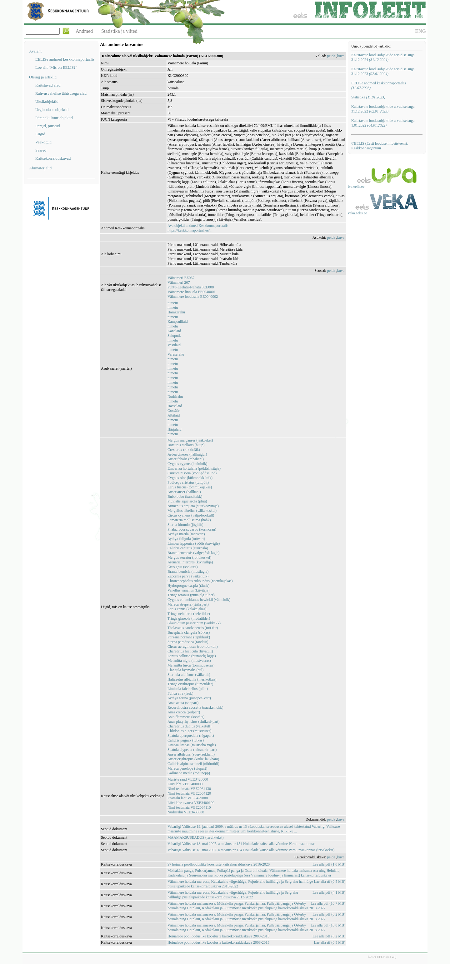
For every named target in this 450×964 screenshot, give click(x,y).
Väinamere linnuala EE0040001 (192, 292)
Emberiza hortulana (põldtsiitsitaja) (194, 468)
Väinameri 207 (179, 282)
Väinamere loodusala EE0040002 (193, 296)
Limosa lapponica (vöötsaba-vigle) (194, 543)
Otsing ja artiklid (43, 77)
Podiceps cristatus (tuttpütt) (188, 482)
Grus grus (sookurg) (183, 567)
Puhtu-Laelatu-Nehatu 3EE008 (191, 287)
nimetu (173, 303)
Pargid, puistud (47, 125)
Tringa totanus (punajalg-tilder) (191, 595)
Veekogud (43, 142)
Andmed (84, 31)
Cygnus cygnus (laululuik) (187, 464)
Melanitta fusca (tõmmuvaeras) (191, 665)
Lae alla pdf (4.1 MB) (328, 892)
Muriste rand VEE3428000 (188, 779)
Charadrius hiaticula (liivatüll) (190, 651)
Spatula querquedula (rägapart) (191, 735)
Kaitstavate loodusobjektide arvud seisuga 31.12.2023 (382, 71)
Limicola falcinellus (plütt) (188, 689)
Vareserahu (176, 354)
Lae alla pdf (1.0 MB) (328, 864)
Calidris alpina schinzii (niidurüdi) (193, 764)
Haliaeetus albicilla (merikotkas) (192, 679)
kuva (340, 56)
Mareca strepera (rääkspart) (188, 604)
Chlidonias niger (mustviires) (190, 731)
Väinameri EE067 (181, 278)
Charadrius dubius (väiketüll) (190, 726)
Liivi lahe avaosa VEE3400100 (191, 803)
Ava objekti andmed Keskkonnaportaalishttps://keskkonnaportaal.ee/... (198, 227)
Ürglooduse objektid (51, 109)
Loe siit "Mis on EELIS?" (56, 67)
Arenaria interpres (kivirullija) (190, 562)
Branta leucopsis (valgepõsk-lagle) (194, 553)
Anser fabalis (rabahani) (186, 459)
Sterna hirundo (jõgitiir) (185, 524)
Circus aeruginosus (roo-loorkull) (193, 646)
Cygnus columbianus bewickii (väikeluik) (199, 599)
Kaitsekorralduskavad (53, 158)
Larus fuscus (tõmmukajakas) (190, 487)
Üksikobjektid (46, 101)
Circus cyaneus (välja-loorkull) (191, 515)
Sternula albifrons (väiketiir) (189, 674)
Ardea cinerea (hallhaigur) (187, 454)
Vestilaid (174, 345)
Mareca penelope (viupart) (187, 768)
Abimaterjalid (40, 168)
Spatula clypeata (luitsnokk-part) (192, 749)
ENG (420, 31)
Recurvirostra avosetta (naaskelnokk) (195, 707)
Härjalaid (175, 429)
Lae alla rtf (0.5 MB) (329, 881)
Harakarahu (176, 312)
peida (331, 56)
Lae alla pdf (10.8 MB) (328, 925)
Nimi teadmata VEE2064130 (189, 789)
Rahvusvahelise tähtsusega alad (61, 93)
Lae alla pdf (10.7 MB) (328, 903)
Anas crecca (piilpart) (184, 712)
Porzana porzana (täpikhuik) (189, 637)
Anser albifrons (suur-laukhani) (191, 754)
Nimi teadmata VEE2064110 (189, 807)
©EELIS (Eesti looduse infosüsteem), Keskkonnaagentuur (379, 145)
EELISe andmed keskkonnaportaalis (64, 59)
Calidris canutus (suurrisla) (188, 548)
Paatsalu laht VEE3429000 (188, 798)
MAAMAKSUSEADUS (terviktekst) (196, 837)
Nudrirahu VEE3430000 (186, 812)
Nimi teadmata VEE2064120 (189, 793)
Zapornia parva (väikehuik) (188, 576)
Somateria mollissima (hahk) (189, 520)
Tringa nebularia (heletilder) (189, 614)
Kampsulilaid (178, 321)
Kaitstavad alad (48, 85)
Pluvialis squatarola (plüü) (187, 501)
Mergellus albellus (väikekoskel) (192, 510)
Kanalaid (174, 331)
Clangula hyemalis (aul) (185, 670)
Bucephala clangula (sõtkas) (189, 632)
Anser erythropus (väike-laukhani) (193, 759)
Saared (40, 150)
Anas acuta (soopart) (183, 703)
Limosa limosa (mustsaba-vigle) (192, 745)
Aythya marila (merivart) (186, 534)
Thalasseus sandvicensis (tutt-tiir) (193, 628)
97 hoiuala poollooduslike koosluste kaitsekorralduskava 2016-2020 (219, 864)
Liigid (40, 134)
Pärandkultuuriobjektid (54, 117)
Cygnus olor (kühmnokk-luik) (190, 478)
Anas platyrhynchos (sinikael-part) (194, 721)
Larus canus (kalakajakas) (187, 609)
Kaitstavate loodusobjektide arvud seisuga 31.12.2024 (382, 57)
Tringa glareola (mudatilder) (189, 618)
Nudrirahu (175, 396)
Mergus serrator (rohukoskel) (189, 557)
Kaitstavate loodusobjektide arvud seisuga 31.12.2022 (382, 108)
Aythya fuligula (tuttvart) (186, 539)
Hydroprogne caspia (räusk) (188, 585)
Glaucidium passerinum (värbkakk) (194, 623)
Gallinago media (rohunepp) (189, 773)
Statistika (368, 97)
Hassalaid (175, 406)
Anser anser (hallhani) (184, 492)
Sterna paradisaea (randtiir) (188, 642)
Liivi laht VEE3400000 (185, 784)
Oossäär (174, 410)
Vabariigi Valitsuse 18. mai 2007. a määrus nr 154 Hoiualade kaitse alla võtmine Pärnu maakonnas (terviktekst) (251, 850)
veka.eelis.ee (357, 213)
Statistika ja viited (119, 31)
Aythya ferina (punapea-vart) (189, 698)
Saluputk (174, 335)
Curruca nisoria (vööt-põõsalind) (192, 473)
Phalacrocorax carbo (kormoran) (192, 529)
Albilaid (174, 415)
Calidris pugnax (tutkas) (186, 740)
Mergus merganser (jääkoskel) (190, 440)
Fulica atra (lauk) (180, 693)
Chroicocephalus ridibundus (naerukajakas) (200, 581)
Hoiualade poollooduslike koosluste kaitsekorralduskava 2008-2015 (218, 936)
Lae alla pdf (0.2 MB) (328, 914)
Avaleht (35, 51)
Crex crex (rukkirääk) (184, 449)
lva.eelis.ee (356, 186)
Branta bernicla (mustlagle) (188, 571)
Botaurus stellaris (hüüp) (186, 445)
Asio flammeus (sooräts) (186, 717)
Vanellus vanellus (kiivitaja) (189, 590)
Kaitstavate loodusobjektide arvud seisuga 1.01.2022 (382, 122)
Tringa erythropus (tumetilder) (190, 684)
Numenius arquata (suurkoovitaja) (193, 506)
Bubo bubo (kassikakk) (185, 496)
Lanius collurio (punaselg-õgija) (192, 656)
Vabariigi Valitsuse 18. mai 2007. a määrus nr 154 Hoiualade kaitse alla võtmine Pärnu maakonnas (241, 844)
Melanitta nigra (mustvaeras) (189, 660)
